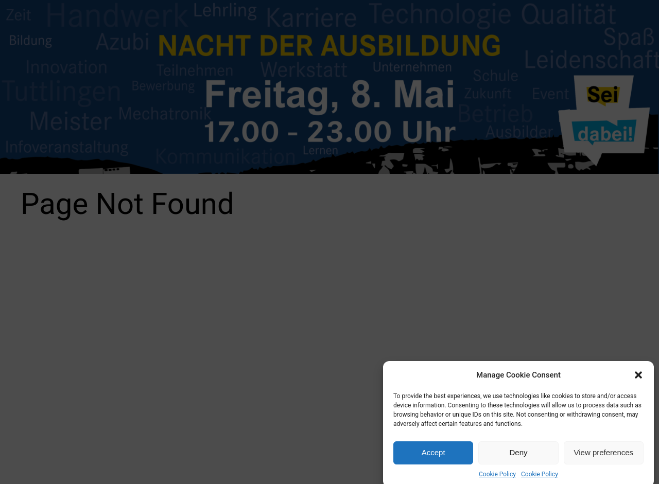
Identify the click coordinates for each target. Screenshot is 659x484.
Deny (518, 456)
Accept (433, 456)
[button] (638, 378)
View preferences (604, 456)
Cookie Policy (497, 477)
